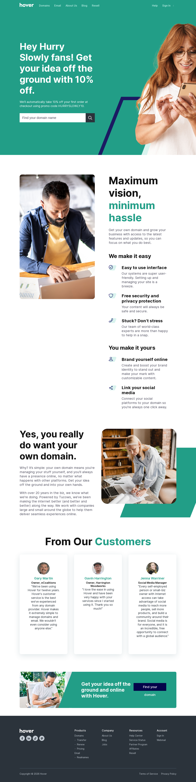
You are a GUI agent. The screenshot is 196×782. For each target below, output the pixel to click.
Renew (81, 744)
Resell (95, 5)
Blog (84, 5)
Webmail (161, 740)
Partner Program (138, 744)
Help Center (136, 735)
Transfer (81, 740)
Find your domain (150, 688)
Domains (44, 5)
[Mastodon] (41, 738)
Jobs (104, 744)
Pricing (80, 748)
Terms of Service (148, 773)
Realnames (83, 757)
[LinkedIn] (28, 738)
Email (57, 5)
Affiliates (134, 748)
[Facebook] (22, 738)
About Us (71, 5)
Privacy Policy (168, 773)
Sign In (168, 5)
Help (155, 5)
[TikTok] (35, 738)
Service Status (137, 740)
